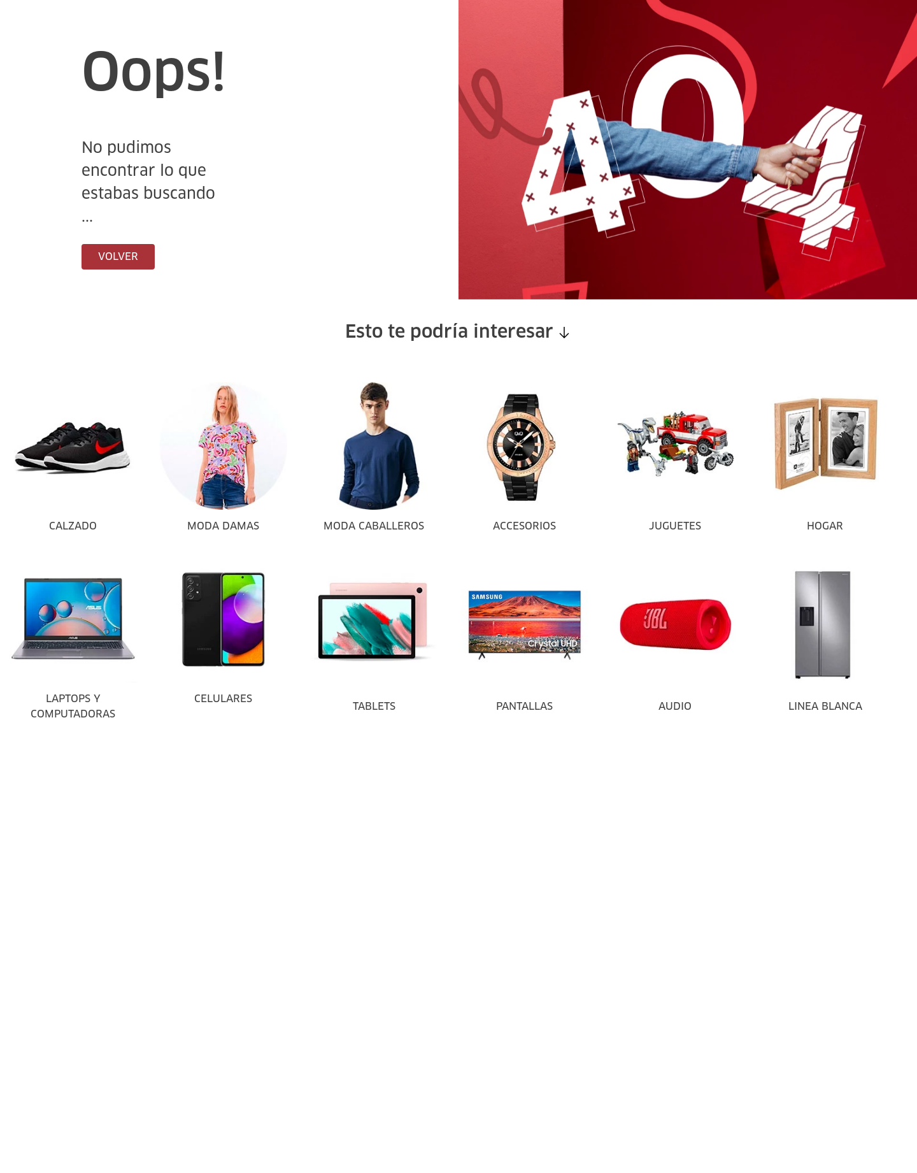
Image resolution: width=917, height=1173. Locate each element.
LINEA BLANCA (825, 707)
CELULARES (223, 699)
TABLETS (374, 707)
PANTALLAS (524, 707)
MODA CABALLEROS (373, 526)
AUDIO (675, 707)
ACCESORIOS (524, 526)
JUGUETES (675, 526)
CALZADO (73, 526)
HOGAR (825, 526)
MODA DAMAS (223, 526)
